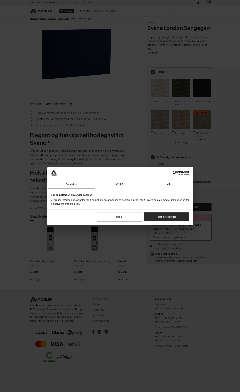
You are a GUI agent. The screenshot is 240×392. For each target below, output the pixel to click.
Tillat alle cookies (166, 216)
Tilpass (119, 216)
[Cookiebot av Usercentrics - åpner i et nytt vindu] (175, 172)
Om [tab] (169, 183)
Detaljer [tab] (120, 183)
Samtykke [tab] (71, 184)
